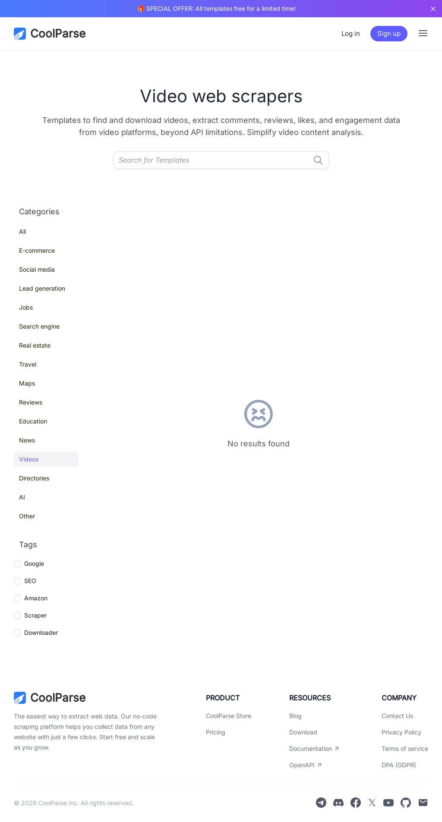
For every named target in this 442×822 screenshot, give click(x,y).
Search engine (39, 326)
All (22, 231)
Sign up (389, 33)
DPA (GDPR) (399, 765)
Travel (27, 364)
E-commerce (37, 250)
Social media (37, 269)
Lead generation (42, 288)
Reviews (30, 402)
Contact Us (397, 715)
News (27, 440)
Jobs (26, 307)
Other (27, 516)
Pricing (215, 732)
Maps (27, 383)
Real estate (35, 345)
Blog (295, 715)
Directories (34, 478)
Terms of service (405, 748)
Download (303, 732)
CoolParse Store (228, 715)
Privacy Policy (401, 732)
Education (33, 421)
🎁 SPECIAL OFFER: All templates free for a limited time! (216, 8)
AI (22, 497)
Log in (350, 33)
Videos (28, 459)
